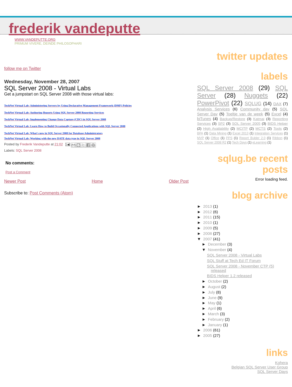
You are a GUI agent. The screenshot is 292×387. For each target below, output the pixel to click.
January (215, 325)
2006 (208, 330)
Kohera (281, 362)
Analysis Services (213, 109)
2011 (208, 217)
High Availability (216, 128)
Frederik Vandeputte (74, 28)
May (212, 303)
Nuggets (256, 95)
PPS (229, 138)
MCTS (261, 128)
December (217, 244)
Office (215, 138)
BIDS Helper (278, 124)
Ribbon (277, 138)
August (214, 286)
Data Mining (217, 133)
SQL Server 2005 (246, 124)
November (217, 249)
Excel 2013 (240, 133)
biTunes (204, 118)
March (214, 314)
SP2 (221, 124)
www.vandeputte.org (35, 39)
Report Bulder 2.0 (252, 138)
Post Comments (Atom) (51, 193)
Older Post (179, 181)
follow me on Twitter (22, 68)
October (215, 281)
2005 (208, 335)
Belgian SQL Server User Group (260, 367)
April (212, 308)
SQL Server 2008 (28, 150)
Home (97, 181)
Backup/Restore (232, 119)
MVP (200, 138)
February (216, 319)
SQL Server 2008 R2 (211, 142)
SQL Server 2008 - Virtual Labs (234, 255)
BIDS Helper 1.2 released (229, 275)
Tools (278, 128)
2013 (208, 206)
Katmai (258, 119)
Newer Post (15, 181)
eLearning (259, 142)
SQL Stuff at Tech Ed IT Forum (234, 260)
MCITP (242, 128)
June (213, 297)
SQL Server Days (272, 371)
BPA (200, 133)
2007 (208, 239)
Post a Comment (17, 172)
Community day (254, 109)
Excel (276, 114)
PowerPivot (213, 102)
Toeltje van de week (244, 114)
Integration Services (268, 133)
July (212, 292)
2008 (208, 233)
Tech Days (239, 142)
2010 (208, 222)
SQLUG (253, 103)
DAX (277, 104)
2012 (208, 212)
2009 (208, 228)
